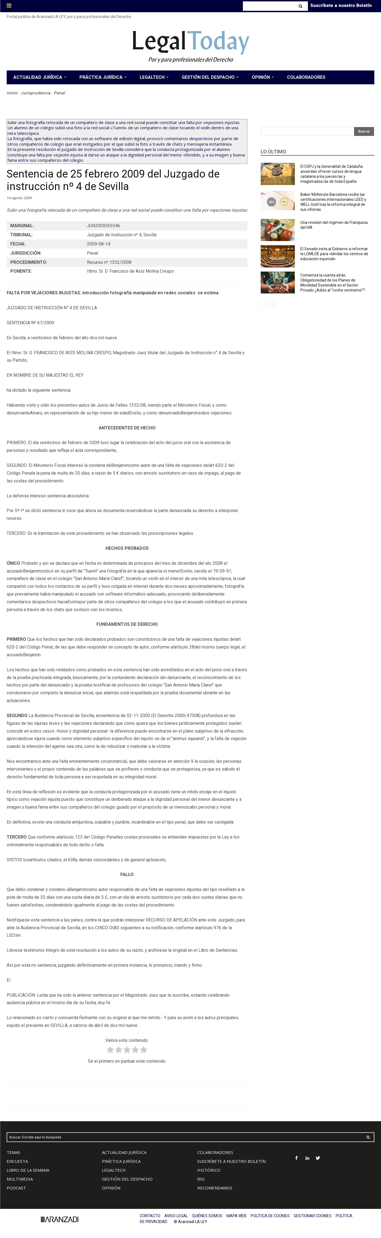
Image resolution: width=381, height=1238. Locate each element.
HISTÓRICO (208, 1170)
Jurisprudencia (36, 93)
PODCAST (16, 1188)
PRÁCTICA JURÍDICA (121, 1161)
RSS (201, 1179)
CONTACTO (150, 1216)
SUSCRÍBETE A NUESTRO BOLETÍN (231, 1161)
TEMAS (13, 1152)
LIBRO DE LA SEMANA (28, 1170)
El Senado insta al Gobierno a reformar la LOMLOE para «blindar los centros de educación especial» (334, 254)
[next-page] (273, 304)
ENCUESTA (17, 1161)
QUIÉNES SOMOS (207, 1216)
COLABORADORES (215, 1152)
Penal (59, 93)
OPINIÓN (111, 1188)
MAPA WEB (236, 1216)
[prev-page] (264, 304)
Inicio (12, 93)
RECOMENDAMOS (214, 1188)
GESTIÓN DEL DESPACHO (127, 1179)
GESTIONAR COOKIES (313, 1216)
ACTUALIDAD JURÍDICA (124, 1152)
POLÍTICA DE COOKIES (270, 1216)
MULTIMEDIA (20, 1179)
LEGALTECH (114, 1170)
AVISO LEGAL (176, 1216)
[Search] (301, 6)
